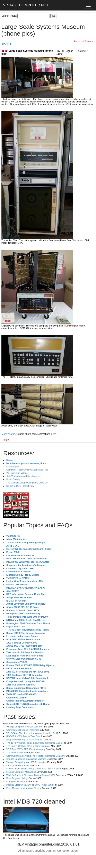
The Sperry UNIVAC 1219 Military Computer (28, 746)
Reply (5, 439)
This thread (77, 240)
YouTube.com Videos (17, 473)
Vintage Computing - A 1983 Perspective (26, 762)
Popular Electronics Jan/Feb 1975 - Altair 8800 (29, 785)
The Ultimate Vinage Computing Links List (27, 482)
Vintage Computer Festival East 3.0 (24, 726)
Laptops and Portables (17, 765)
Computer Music (14, 781)
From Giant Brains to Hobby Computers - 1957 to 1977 (33, 768)
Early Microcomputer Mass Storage (24, 788)
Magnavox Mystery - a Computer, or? (24, 739)
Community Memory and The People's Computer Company (35, 756)
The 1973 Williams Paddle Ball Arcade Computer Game (34, 743)
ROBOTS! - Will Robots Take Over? (24, 736)
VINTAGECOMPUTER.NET (26, 5)
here (53, 434)
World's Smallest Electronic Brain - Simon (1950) (30, 775)
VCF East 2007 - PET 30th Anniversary (25, 749)
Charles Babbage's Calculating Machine (26, 759)
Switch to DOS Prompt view (20, 486)
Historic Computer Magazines (21, 772)
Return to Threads (84, 41)
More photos (8, 434)
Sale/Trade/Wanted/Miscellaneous (23, 476)
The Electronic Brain (16, 752)
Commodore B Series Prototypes (22, 730)
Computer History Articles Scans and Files (27, 469)
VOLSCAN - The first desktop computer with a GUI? (32, 733)
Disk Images (12, 466)
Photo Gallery (13, 479)
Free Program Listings (17, 778)
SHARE (6, 43)
